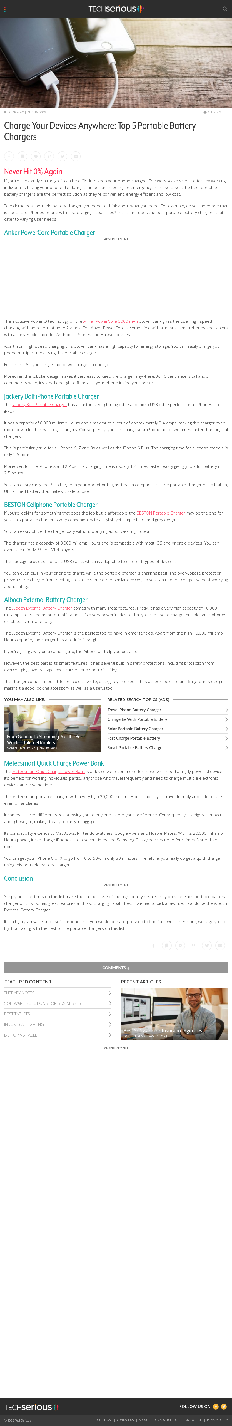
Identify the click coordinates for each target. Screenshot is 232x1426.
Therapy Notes (19, 992)
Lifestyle (217, 112)
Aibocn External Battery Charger (42, 608)
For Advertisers (166, 1419)
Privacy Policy (217, 1419)
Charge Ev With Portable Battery (137, 719)
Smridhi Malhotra (21, 748)
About (144, 1419)
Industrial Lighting (24, 1024)
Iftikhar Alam (14, 112)
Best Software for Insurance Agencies (163, 1031)
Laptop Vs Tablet (21, 1035)
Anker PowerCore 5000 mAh (110, 321)
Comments (115, 967)
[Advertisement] (116, 276)
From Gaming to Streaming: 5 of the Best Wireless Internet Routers (45, 739)
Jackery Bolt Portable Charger (39, 404)
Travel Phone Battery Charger (134, 709)
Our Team (105, 1419)
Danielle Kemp (134, 1036)
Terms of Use (192, 1419)
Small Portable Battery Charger (136, 747)
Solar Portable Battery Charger (135, 728)
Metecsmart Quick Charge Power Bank (48, 771)
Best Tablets (17, 1014)
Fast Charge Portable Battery (134, 738)
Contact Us (125, 1419)
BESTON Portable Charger (161, 513)
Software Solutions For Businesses (42, 1003)
